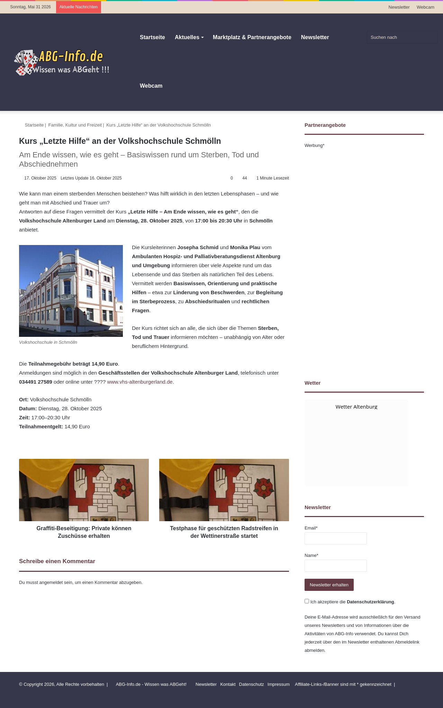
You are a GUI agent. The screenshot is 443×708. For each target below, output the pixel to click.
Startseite (152, 37)
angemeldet (51, 582)
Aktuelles (187, 37)
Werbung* (315, 145)
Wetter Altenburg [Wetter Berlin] (356, 406)
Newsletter (399, 7)
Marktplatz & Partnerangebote (252, 37)
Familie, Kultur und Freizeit (75, 125)
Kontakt (227, 684)
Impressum (279, 684)
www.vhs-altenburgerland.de (139, 382)
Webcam (425, 7)
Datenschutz (251, 684)
